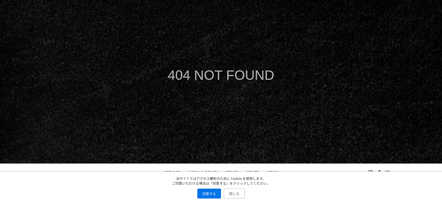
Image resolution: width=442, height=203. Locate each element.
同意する (209, 193)
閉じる (234, 193)
